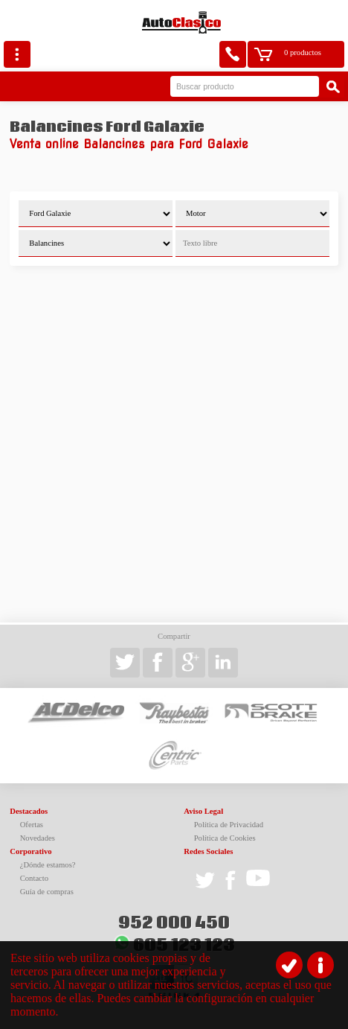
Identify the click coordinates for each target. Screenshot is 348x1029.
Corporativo (30, 851)
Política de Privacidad (229, 825)
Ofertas (31, 825)
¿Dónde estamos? (48, 865)
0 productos (302, 52)
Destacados (29, 811)
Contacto (34, 878)
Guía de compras (47, 892)
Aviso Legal (203, 811)
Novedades (37, 838)
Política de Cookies (225, 838)
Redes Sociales (208, 851)
